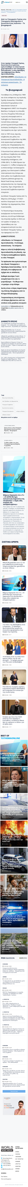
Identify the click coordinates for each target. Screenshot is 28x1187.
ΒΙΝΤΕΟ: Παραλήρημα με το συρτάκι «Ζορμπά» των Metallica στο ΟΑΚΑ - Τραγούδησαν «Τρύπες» (13, 993)
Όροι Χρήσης (4, 1176)
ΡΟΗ (7, 958)
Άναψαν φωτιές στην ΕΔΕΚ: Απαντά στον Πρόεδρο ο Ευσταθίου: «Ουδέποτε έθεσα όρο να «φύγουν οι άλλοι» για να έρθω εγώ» (13, 720)
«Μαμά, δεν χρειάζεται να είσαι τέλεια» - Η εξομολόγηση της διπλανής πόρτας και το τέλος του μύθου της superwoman (13, 337)
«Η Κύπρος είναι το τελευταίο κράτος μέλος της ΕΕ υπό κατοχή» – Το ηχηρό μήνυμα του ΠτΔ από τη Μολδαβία (13, 659)
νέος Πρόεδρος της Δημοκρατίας (10, 401)
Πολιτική (8, 9)
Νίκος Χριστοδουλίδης (7, 398)
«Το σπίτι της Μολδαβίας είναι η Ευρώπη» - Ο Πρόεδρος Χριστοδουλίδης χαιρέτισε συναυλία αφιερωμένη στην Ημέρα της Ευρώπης (14, 628)
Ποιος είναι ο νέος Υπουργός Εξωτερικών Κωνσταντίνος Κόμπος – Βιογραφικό (12, 429)
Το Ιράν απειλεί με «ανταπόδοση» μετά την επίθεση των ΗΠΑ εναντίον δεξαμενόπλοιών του (14, 982)
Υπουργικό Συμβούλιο (7, 404)
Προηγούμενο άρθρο (9, 425)
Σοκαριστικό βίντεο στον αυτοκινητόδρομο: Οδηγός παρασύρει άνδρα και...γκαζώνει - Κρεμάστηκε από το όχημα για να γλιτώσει (13, 944)
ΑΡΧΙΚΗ (17, 1151)
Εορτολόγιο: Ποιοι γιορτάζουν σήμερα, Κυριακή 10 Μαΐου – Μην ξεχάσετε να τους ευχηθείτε (14, 1051)
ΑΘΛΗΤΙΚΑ (18, 1166)
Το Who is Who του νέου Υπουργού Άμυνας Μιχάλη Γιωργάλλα (12, 444)
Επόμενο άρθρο (8, 440)
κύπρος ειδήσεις (20, 411)
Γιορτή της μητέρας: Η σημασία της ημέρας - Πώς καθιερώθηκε (13, 1061)
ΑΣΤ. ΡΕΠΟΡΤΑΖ (19, 1159)
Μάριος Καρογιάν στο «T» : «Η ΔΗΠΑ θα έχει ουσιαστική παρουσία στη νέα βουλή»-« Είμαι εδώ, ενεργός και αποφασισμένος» (13, 499)
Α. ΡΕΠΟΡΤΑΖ (6, 999)
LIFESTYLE (17, 1164)
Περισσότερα (14, 1091)
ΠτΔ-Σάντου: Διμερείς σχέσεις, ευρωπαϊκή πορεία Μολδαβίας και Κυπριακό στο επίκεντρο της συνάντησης (14, 689)
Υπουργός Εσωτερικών (8, 411)
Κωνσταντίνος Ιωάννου (7, 408)
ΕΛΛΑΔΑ (5, 988)
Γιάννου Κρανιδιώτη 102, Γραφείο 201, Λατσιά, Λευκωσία (6, 1160)
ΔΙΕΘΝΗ (5, 976)
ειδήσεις (3, 310)
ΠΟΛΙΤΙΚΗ (5, 1079)
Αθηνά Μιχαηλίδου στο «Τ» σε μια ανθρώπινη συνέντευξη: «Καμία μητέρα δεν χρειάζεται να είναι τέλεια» (13, 331)
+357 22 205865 (7, 1163)
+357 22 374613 (7, 1165)
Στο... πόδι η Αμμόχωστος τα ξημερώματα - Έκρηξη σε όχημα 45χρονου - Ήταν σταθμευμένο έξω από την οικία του (13, 359)
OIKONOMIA (18, 1156)
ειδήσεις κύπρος (6, 414)
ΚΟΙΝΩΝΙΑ (5, 964)
